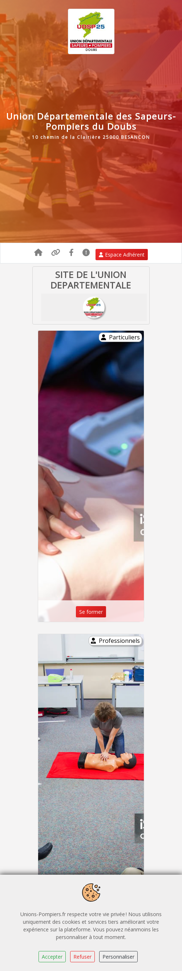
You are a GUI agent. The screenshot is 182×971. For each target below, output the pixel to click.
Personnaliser (118, 956)
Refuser (82, 956)
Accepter (52, 956)
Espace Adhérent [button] (122, 254)
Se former (91, 611)
